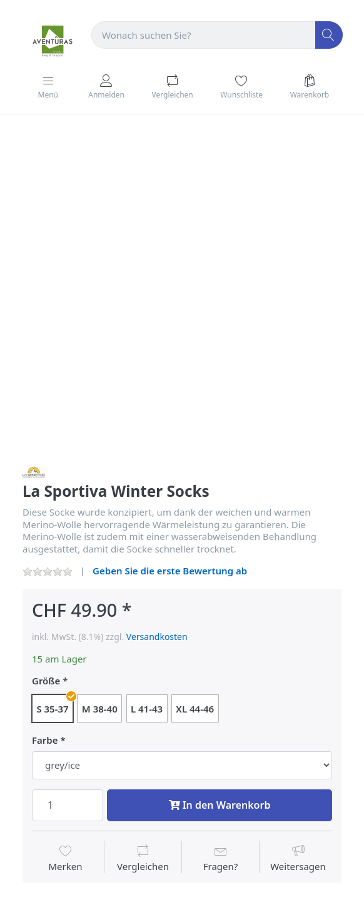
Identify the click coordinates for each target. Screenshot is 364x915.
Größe (46, 681)
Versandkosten (157, 636)
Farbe (45, 740)
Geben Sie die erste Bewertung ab (170, 570)
